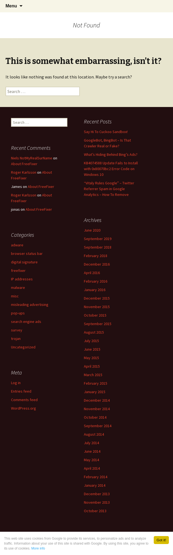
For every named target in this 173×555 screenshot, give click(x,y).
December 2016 (97, 264)
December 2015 (97, 298)
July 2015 (91, 340)
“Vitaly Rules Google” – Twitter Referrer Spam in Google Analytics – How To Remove (109, 189)
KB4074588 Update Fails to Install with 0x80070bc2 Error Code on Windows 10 (111, 168)
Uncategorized (23, 347)
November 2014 (97, 408)
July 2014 (91, 442)
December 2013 (97, 493)
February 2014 (95, 476)
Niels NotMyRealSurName (31, 158)
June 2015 (92, 349)
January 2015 (94, 391)
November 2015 (97, 306)
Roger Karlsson (23, 172)
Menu (11, 6)
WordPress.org (23, 408)
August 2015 (94, 332)
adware (17, 245)
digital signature (24, 262)
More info (38, 548)
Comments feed (24, 399)
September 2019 (97, 238)
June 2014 (92, 451)
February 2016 (95, 281)
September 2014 (97, 425)
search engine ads (26, 321)
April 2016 (92, 272)
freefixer (18, 270)
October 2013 (95, 510)
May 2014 (91, 459)
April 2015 (92, 366)
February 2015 (95, 383)
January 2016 (94, 289)
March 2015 (93, 374)
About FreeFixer (24, 163)
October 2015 (95, 315)
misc (15, 296)
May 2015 (91, 357)
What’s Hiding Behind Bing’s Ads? (111, 154)
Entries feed (21, 391)
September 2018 (97, 247)
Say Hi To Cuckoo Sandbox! (106, 131)
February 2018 (95, 255)
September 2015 (97, 323)
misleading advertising (29, 304)
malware (18, 287)
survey (16, 330)
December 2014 (97, 400)
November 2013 (97, 502)
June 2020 (92, 230)
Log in (16, 382)
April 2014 (92, 468)
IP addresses (22, 279)
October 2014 (95, 417)
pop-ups (18, 313)
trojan (16, 338)
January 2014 (94, 485)
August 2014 (94, 434)
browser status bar (27, 253)
